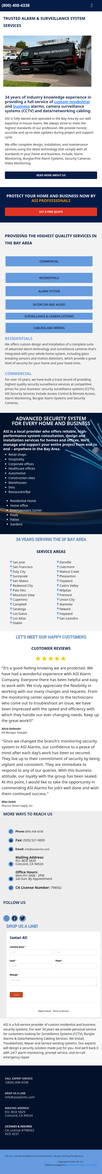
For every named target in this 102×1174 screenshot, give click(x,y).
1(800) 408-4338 (16, 1082)
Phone (62, 960)
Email (17, 960)
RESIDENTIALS (18, 338)
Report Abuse (44, 1011)
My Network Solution (76, 1164)
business (21, 106)
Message (18, 974)
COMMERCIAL (18, 373)
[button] (92, 5)
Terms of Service (61, 1011)
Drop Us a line (15, 1093)
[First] (31, 952)
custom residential (72, 101)
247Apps (93, 1164)
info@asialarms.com (20, 1097)
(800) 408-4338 (16, 5)
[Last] (76, 952)
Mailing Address (17, 1108)
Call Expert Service (19, 1078)
